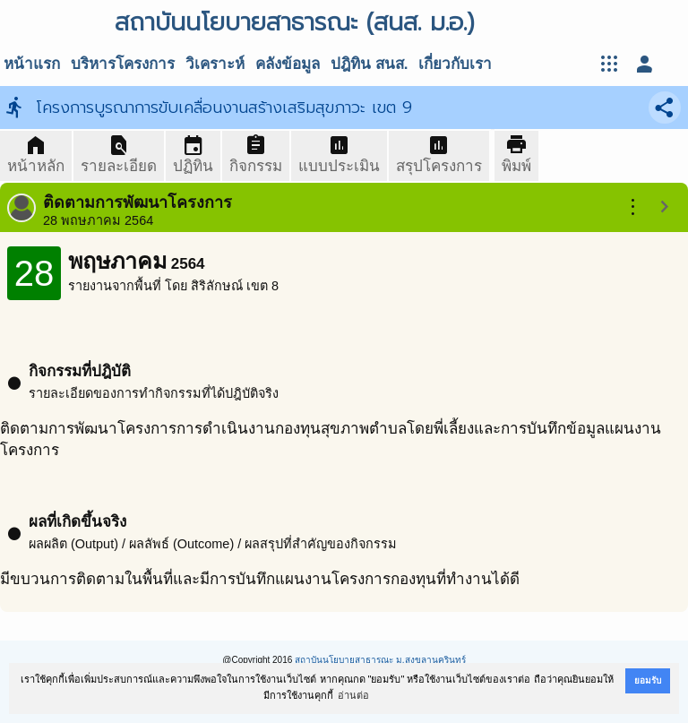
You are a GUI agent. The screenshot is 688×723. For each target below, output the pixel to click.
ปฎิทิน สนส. (369, 64)
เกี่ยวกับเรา (455, 64)
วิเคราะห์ (215, 64)
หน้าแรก (32, 64)
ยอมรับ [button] (647, 680)
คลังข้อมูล (287, 64)
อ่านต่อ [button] (353, 695)
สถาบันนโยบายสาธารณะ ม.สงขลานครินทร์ (380, 660)
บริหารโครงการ (123, 64)
